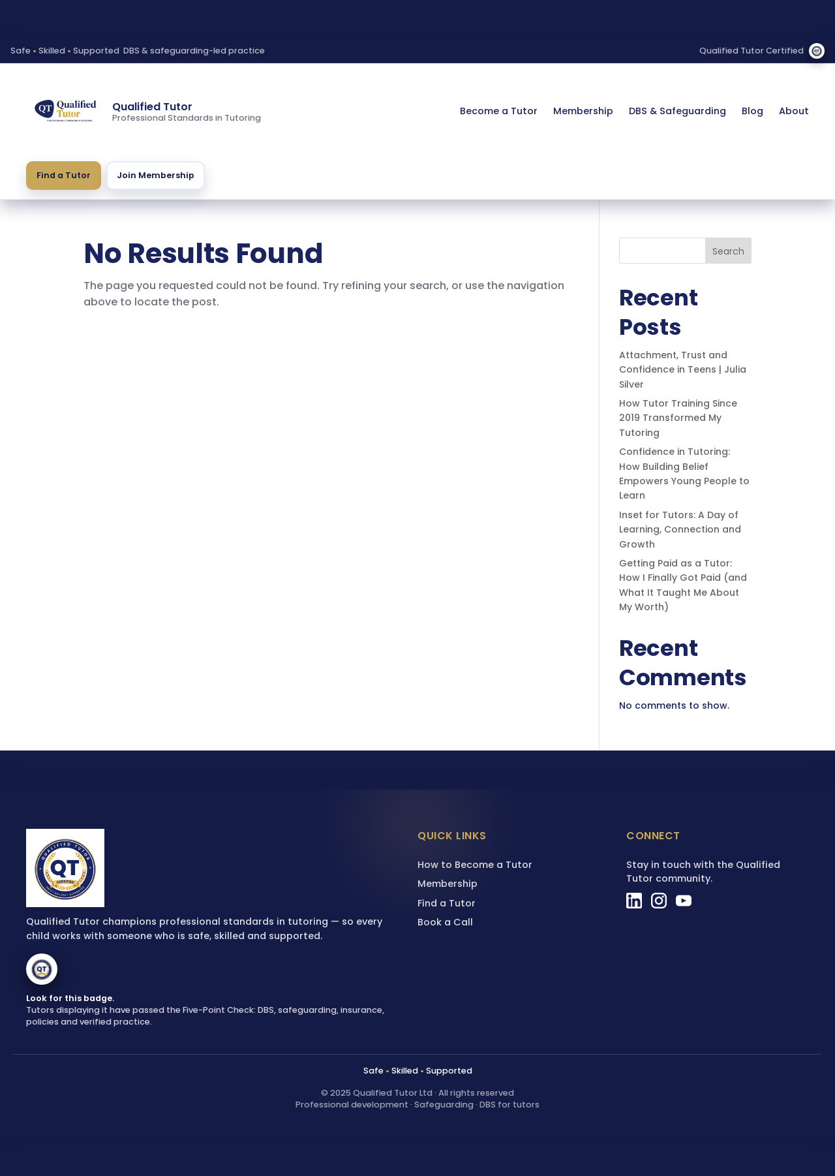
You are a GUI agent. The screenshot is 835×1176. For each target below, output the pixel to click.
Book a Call (445, 922)
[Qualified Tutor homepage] (65, 111)
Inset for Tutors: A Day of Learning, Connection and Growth (680, 529)
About (794, 110)
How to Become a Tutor (475, 864)
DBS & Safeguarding (677, 110)
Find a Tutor (64, 175)
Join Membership (155, 175)
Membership (583, 110)
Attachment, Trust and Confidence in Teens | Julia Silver (682, 369)
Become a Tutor (499, 110)
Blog (752, 110)
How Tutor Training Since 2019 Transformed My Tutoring (678, 418)
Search (728, 251)
